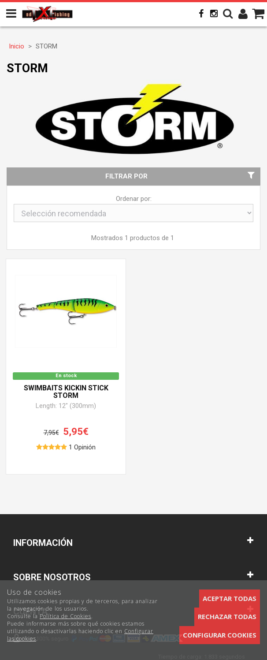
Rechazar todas (227, 616)
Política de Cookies (65, 616)
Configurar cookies (219, 634)
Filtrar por (181, 176)
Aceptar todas (229, 598)
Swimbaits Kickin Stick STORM (66, 392)
